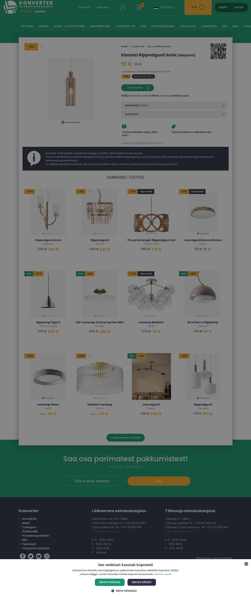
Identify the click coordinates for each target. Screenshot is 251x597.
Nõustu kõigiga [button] (109, 582)
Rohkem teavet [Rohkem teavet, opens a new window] (163, 574)
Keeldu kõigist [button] (142, 582)
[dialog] (125, 298)
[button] (125, 590)
